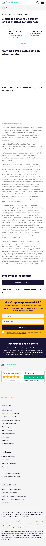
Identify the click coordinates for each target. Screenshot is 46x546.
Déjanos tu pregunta (23, 282)
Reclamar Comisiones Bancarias (12, 499)
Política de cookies (8, 434)
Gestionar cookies (7, 444)
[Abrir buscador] (37, 2)
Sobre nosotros (6, 410)
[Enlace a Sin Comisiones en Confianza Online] (23, 389)
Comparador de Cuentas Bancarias (15, 14)
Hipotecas (5, 460)
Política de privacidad (9, 430)
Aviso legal (5, 437)
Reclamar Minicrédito (9, 493)
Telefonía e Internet (8, 463)
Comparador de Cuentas (10, 470)
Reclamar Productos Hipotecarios (13, 496)
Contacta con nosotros (9, 417)
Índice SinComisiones (8, 423)
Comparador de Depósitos (11, 473)
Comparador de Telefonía (10, 477)
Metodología (6, 427)
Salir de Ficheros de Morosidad (12, 503)
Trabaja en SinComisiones (10, 420)
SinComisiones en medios (10, 413)
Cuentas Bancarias (8, 456)
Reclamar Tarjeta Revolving (11, 489)
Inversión (4, 466)
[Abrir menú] (42, 2)
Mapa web (5, 440)
